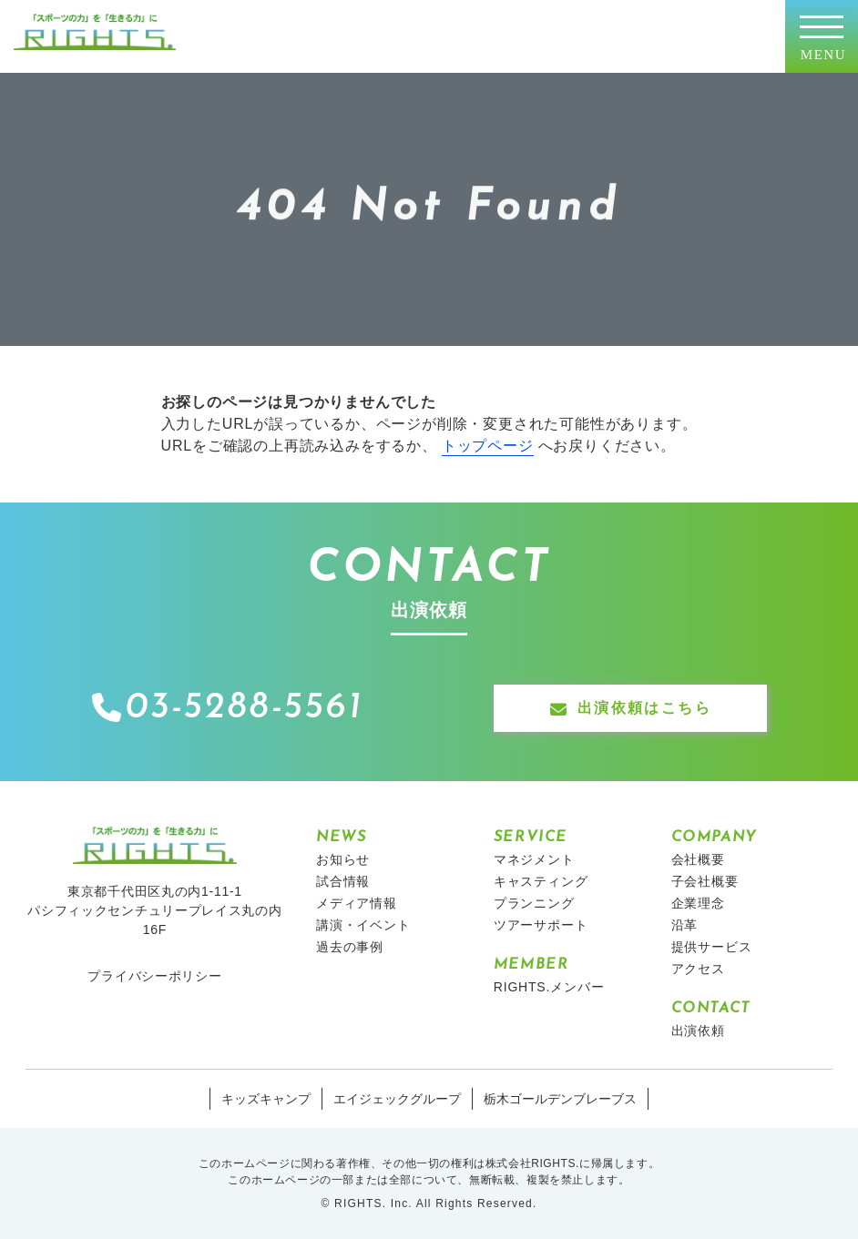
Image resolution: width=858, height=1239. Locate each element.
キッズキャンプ (266, 1099)
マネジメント (534, 859)
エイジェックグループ (397, 1099)
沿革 (685, 925)
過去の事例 (349, 946)
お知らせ (343, 859)
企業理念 (698, 903)
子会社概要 (705, 881)
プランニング (534, 903)
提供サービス (711, 946)
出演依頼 (698, 1030)
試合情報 (343, 881)
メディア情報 (356, 903)
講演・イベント (363, 925)
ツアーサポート (541, 925)
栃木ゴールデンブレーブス (560, 1099)
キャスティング (541, 881)
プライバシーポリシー (154, 976)
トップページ (488, 445)
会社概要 (698, 859)
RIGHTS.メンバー (549, 987)
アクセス (698, 968)
